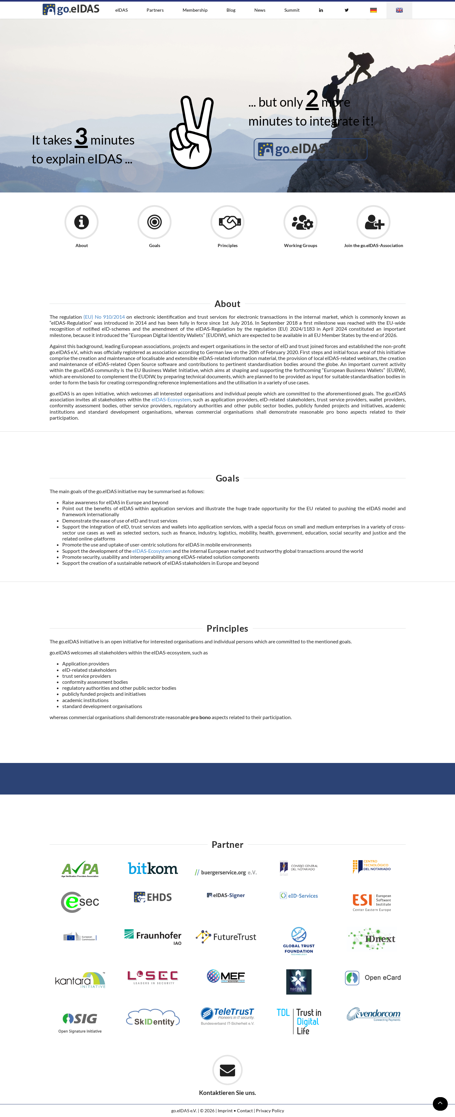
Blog (231, 10)
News (259, 10)
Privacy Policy (270, 1110)
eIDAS (121, 10)
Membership (195, 10)
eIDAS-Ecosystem (171, 399)
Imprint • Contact (235, 1110)
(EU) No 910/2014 (104, 317)
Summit (292, 10)
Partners (155, 10)
